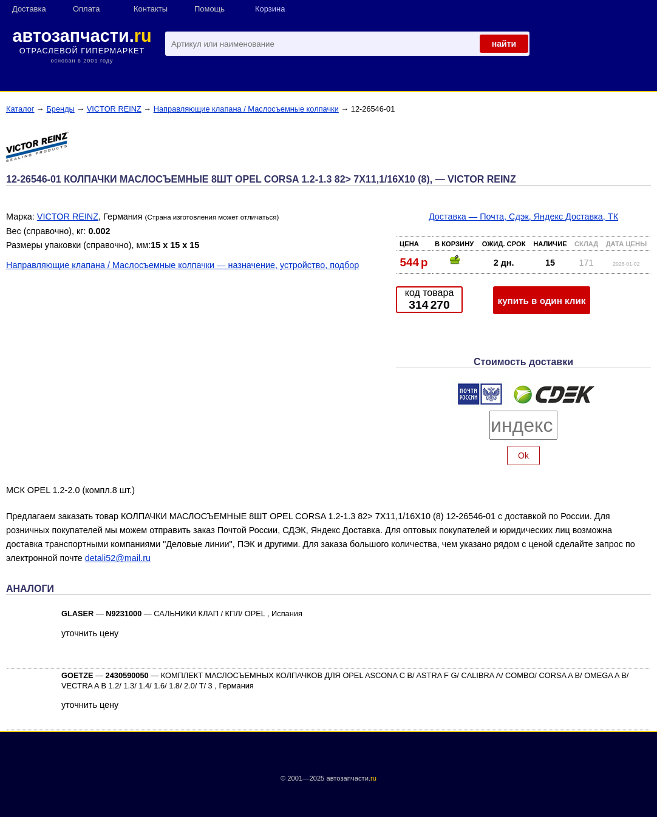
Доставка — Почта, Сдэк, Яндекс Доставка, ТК (523, 216)
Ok (523, 455)
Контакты (151, 8)
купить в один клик (542, 300)
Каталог (20, 108)
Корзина (270, 8)
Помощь (209, 8)
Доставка (29, 8)
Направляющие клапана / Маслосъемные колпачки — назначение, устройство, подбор (182, 265)
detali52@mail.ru (118, 558)
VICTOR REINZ (114, 108)
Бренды (60, 108)
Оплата (86, 8)
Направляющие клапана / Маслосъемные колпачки (246, 108)
